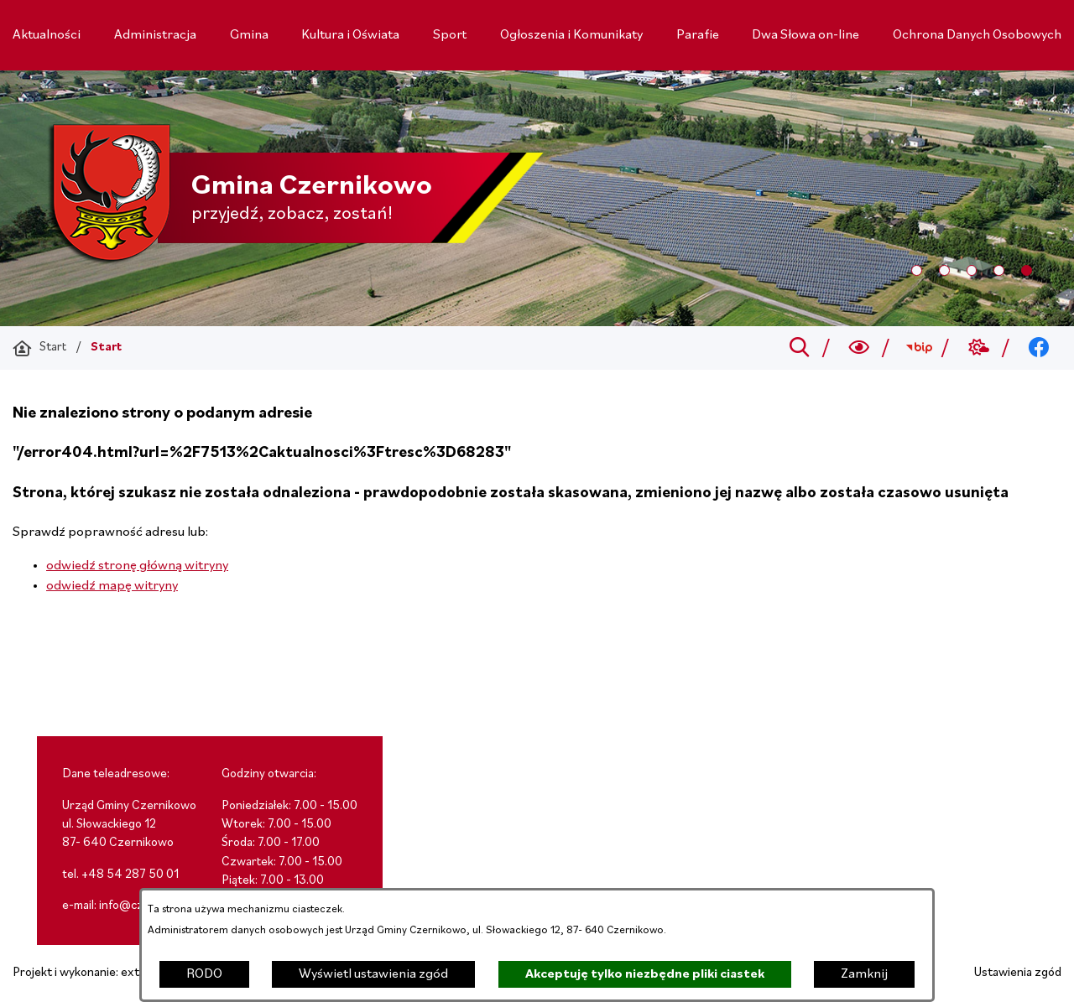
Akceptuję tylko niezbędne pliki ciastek (644, 974)
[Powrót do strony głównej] (39, 348)
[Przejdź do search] (799, 348)
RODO (204, 974)
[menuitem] (47, 35)
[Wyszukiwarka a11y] (859, 348)
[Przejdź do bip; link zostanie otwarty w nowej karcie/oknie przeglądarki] (919, 348)
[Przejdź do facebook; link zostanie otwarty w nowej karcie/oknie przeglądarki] (1039, 348)
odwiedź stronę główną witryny (137, 566)
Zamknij (864, 974)
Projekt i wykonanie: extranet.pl (96, 973)
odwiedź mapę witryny (112, 586)
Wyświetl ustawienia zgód (373, 974)
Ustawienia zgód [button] (1017, 973)
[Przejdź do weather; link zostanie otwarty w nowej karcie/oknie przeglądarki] (979, 348)
